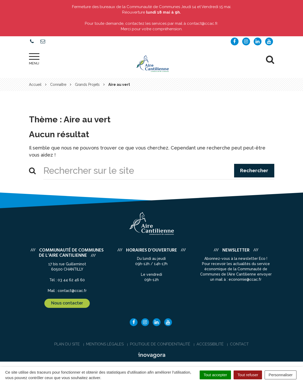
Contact (239, 344)
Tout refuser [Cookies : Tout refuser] (247, 375)
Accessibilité (210, 344)
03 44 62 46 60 (71, 280)
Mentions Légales (105, 344)
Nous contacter (67, 303)
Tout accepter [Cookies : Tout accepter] (215, 375)
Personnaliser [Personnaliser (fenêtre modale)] (281, 375)
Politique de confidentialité (160, 344)
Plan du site (67, 344)
